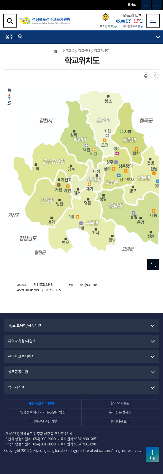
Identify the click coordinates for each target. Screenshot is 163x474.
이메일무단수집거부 (43, 421)
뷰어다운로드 (120, 421)
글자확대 (157, 5)
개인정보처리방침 (41, 403)
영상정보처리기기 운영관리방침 (43, 412)
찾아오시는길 (120, 403)
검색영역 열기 (10, 21)
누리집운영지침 (120, 412)
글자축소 (146, 5)
